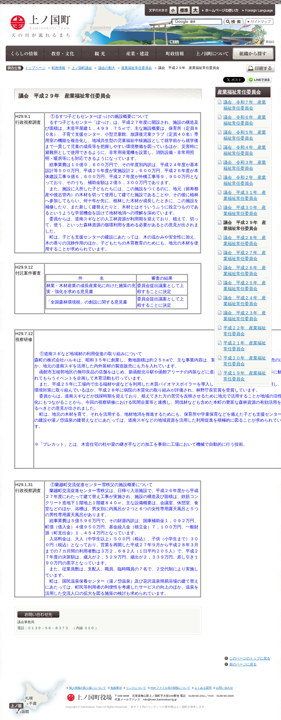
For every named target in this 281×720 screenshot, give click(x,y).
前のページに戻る (243, 664)
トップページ (35, 68)
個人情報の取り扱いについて (87, 687)
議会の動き (106, 68)
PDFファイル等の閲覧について (170, 687)
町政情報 (58, 68)
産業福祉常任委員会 (136, 68)
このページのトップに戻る (249, 658)
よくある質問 (202, 687)
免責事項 (116, 687)
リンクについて (136, 687)
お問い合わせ (224, 687)
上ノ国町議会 (82, 68)
